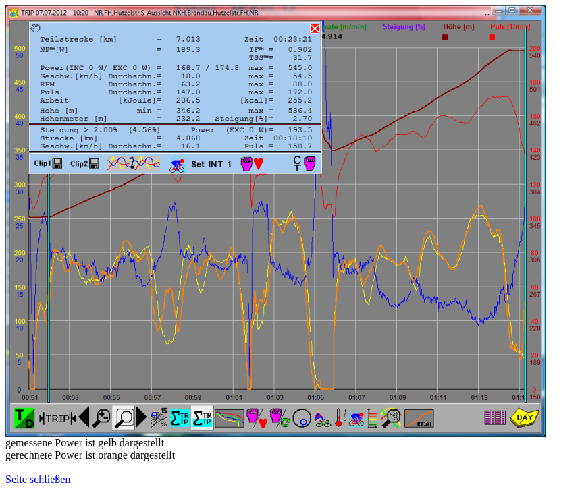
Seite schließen (37, 479)
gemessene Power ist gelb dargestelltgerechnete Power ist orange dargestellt (90, 449)
